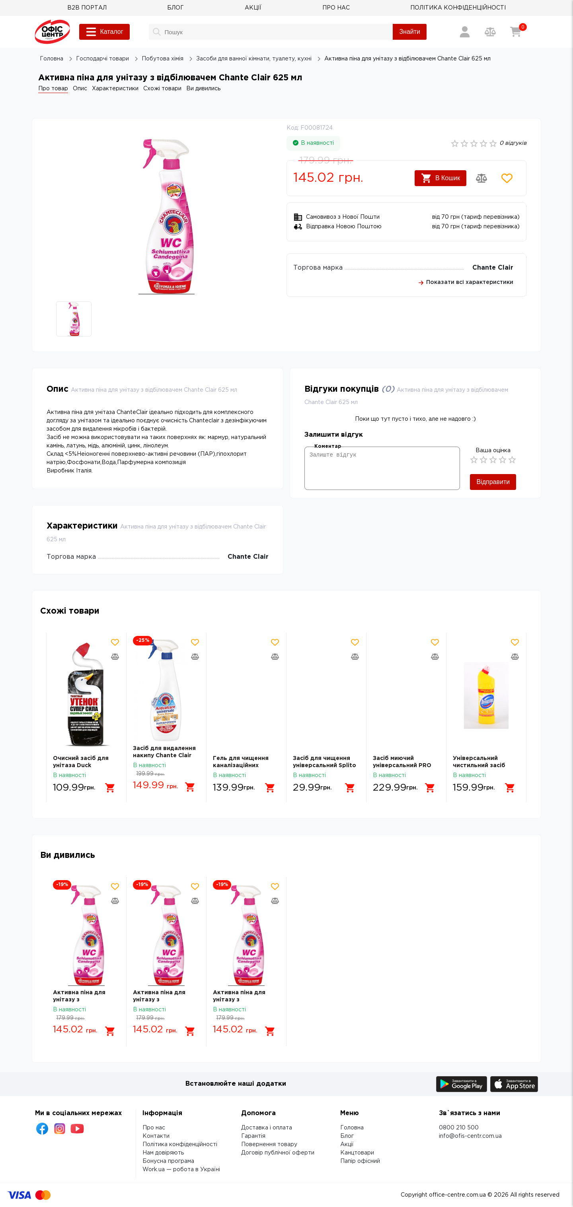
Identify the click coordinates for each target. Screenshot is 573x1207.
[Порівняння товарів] (490, 32)
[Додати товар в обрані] (506, 178)
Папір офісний (360, 1161)
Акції (347, 1144)
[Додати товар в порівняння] (481, 178)
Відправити (493, 481)
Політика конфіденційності (179, 1144)
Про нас (153, 1127)
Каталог (104, 31)
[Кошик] (515, 32)
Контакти (156, 1136)
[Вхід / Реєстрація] (464, 32)
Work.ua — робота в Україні (181, 1169)
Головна (352, 1127)
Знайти (409, 31)
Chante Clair (492, 268)
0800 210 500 (459, 1127)
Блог (347, 1136)
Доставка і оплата (266, 1127)
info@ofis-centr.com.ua (470, 1136)
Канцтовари (357, 1153)
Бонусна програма (168, 1161)
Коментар (327, 446)
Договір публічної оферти (277, 1153)
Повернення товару (269, 1144)
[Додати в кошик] (110, 788)
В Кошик (440, 178)
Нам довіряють (163, 1153)
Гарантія (253, 1136)
